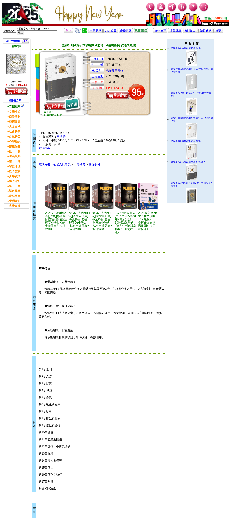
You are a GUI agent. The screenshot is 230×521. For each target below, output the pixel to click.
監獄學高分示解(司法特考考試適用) (188, 162)
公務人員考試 (62, 164)
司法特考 (62, 136)
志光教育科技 (114, 70)
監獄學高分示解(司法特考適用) (186, 48)
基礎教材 (94, 164)
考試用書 (44, 164)
